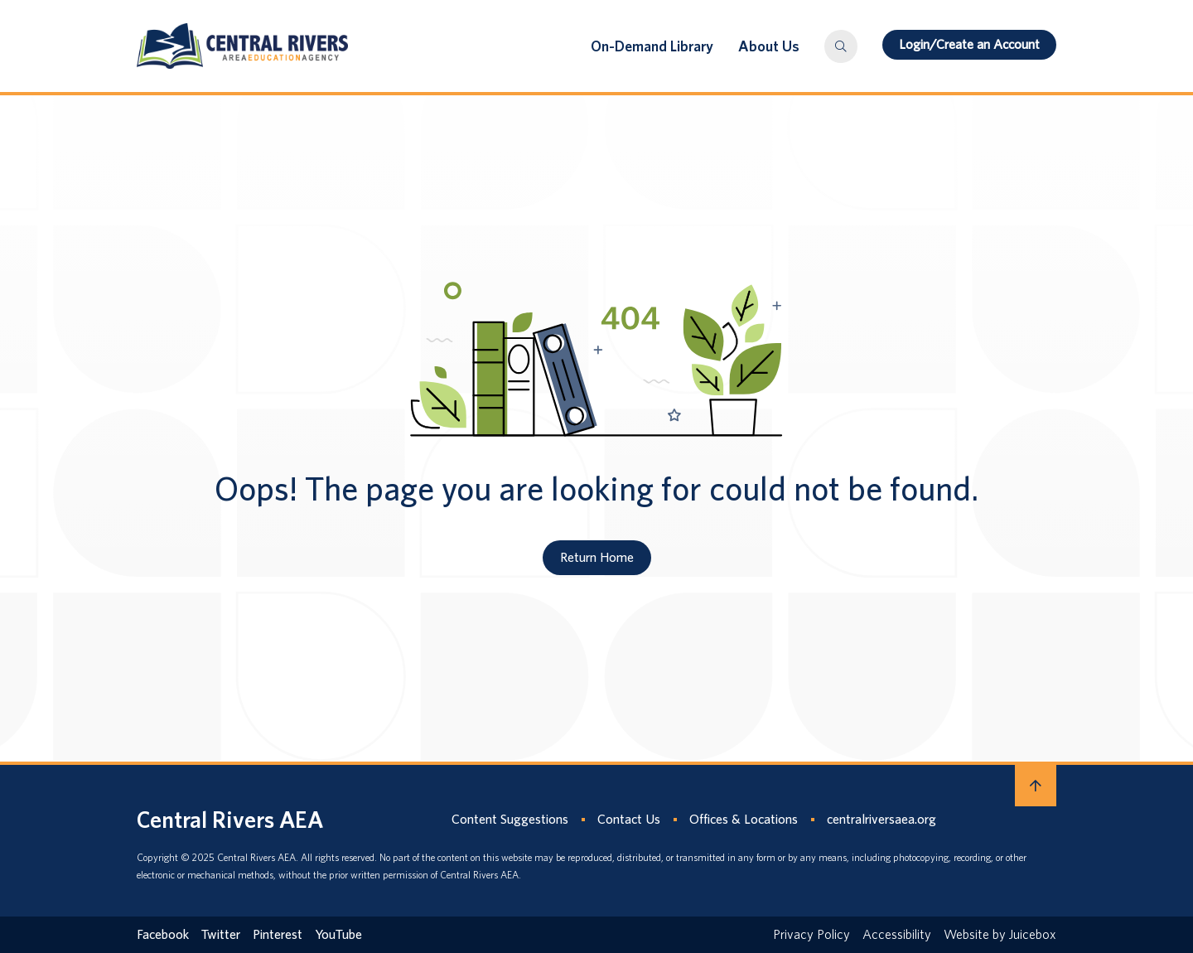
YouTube (338, 934)
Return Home (597, 557)
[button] (840, 46)
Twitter (220, 934)
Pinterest (277, 934)
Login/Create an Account (969, 44)
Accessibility (896, 934)
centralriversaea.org (881, 819)
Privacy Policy (811, 934)
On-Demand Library (652, 46)
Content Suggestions (510, 819)
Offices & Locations (743, 819)
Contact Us (628, 819)
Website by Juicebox (1000, 934)
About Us (768, 46)
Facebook (163, 934)
